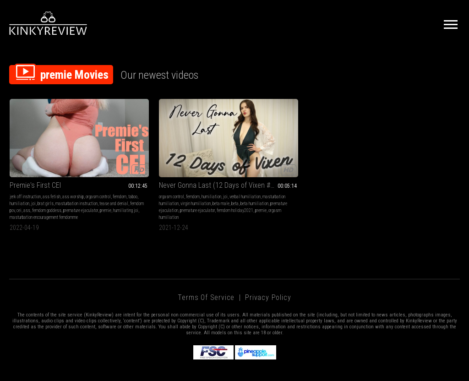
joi (87, 171)
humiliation (73, 171)
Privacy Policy (268, 279)
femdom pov (32, 185)
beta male (131, 178)
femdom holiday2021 (120, 192)
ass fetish (51, 164)
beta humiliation (165, 178)
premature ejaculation (120, 185)
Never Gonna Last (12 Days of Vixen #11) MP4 (143, 153)
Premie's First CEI (35, 153)
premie (52, 192)
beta (145, 178)
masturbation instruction (48, 178)
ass (54, 185)
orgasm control (22, 171)
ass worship (73, 164)
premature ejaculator (27, 192)
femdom (43, 171)
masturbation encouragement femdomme (44, 198)
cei (46, 185)
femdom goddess (74, 185)
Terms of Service (206, 279)
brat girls (18, 178)
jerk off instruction (25, 164)
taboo (56, 171)
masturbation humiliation (145, 171)
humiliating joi (72, 192)
